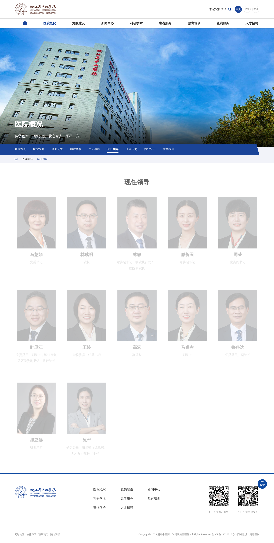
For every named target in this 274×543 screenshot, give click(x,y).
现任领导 (112, 149)
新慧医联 (254, 534)
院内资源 (55, 534)
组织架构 (75, 149)
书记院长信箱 (217, 9)
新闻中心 (154, 489)
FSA (255, 9)
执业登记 (150, 149)
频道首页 (20, 149)
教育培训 (154, 498)
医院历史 (131, 149)
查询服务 (99, 507)
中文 (238, 9)
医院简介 (38, 149)
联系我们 (168, 149)
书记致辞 (94, 149)
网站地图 (19, 534)
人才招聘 (127, 507)
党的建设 (127, 489)
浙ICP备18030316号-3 (224, 534)
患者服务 (127, 498)
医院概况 (27, 158)
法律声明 (31, 534)
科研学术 (99, 498)
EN (247, 9)
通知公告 (57, 149)
